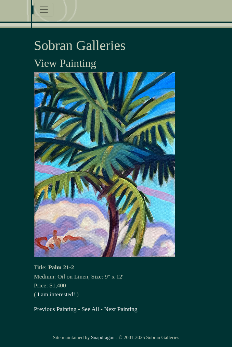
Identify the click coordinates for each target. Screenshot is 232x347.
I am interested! (56, 294)
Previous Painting (55, 309)
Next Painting (120, 309)
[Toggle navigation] (43, 9)
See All (90, 309)
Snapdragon (103, 337)
